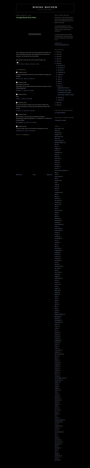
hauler (56, 282)
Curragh (26, 64)
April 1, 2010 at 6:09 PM (24, 98)
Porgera (57, 370)
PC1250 (57, 362)
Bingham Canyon (59, 314)
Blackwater (57, 220)
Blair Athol (57, 316)
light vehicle (58, 136)
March (59, 86)
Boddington (57, 320)
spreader (57, 448)
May (59, 81)
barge (56, 386)
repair (56, 438)
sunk (56, 450)
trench (56, 458)
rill (55, 182)
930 (56, 194)
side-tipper (57, 444)
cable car (57, 390)
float (56, 172)
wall (56, 296)
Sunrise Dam (58, 380)
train (56, 206)
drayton (56, 404)
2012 (57, 58)
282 (56, 302)
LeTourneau (58, 350)
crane (56, 280)
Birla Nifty (57, 248)
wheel (56, 212)
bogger (56, 276)
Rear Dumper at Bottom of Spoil (65, 94)
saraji (56, 184)
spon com (57, 204)
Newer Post (19, 174)
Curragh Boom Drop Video (26, 17)
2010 (57, 63)
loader (56, 160)
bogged (56, 148)
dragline (32, 64)
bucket (56, 232)
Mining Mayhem (45, 7)
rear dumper (58, 128)
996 (56, 308)
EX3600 (57, 252)
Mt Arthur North (58, 354)
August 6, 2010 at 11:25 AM (25, 110)
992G (56, 304)
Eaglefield (57, 340)
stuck (56, 186)
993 (56, 306)
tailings (56, 453)
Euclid (56, 344)
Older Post (49, 174)
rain (56, 436)
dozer (56, 138)
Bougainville (58, 322)
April (59, 83)
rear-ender (57, 200)
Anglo (56, 310)
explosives (57, 180)
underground (58, 192)
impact (56, 418)
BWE (56, 216)
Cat (55, 146)
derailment (57, 400)
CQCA (56, 326)
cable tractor (58, 278)
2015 (57, 52)
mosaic (56, 428)
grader (56, 414)
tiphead (56, 294)
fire (55, 144)
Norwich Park (58, 266)
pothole (56, 198)
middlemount (58, 426)
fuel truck (57, 410)
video (37, 64)
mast (56, 424)
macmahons (58, 422)
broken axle (58, 230)
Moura (56, 264)
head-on (57, 284)
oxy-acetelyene (58, 432)
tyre (56, 208)
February (60, 97)
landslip (57, 236)
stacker (56, 292)
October (60, 70)
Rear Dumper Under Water (64, 90)
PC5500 (57, 364)
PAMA (56, 360)
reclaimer (57, 202)
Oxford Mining (58, 224)
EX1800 (57, 338)
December (60, 65)
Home (34, 174)
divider (56, 402)
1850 (56, 300)
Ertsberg (57, 258)
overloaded (57, 238)
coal (56, 392)
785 (56, 214)
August (60, 74)
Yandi (56, 384)
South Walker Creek (60, 378)
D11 (56, 330)
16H (56, 298)
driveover (57, 158)
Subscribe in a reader (60, 120)
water (56, 154)
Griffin (56, 348)
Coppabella (57, 250)
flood (56, 156)
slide (56, 446)
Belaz (56, 312)
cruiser (56, 234)
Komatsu (57, 166)
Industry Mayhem (61, 112)
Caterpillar (57, 152)
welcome (57, 460)
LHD (56, 262)
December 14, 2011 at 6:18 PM (26, 122)
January (60, 100)
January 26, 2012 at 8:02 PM (25, 130)
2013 (57, 56)
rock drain (57, 440)
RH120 (56, 372)
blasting (57, 274)
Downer (57, 334)
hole (56, 286)
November (60, 67)
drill (55, 178)
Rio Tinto (57, 268)
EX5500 (57, 254)
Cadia (56, 328)
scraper (56, 242)
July (59, 76)
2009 (57, 102)
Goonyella (57, 260)
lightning (57, 290)
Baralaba (57, 218)
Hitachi (56, 164)
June (59, 79)
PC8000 (57, 366)
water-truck (57, 210)
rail (55, 434)
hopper (56, 288)
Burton (56, 324)
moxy (56, 430)
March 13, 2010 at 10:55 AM (25, 78)
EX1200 (57, 336)
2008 (57, 105)
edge (56, 406)
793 (56, 174)
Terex (56, 226)
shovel (56, 162)
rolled (56, 130)
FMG (56, 346)
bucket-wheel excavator (61, 170)
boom (22, 64)
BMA (56, 196)
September (61, 72)
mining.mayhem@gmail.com (62, 44)
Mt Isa (56, 356)
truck (56, 150)
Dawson (57, 332)
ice (55, 416)
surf (56, 452)
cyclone (57, 396)
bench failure (58, 140)
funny (56, 412)
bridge (56, 388)
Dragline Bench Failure (63, 88)
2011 (57, 61)
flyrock (56, 408)
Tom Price (57, 272)
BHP (56, 246)
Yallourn (57, 382)
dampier (57, 398)
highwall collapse (59, 142)
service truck (58, 442)
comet (56, 394)
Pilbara (56, 368)
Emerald (57, 342)
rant (56, 240)
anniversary (58, 228)
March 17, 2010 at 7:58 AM (25, 90)
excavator (57, 132)
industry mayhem (59, 420)
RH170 (56, 374)
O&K (56, 358)
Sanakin (57, 376)
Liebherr (57, 352)
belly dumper (58, 176)
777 (56, 190)
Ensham (57, 256)
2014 (57, 54)
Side (56, 270)
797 (56, 244)
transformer (57, 456)
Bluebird (57, 318)
